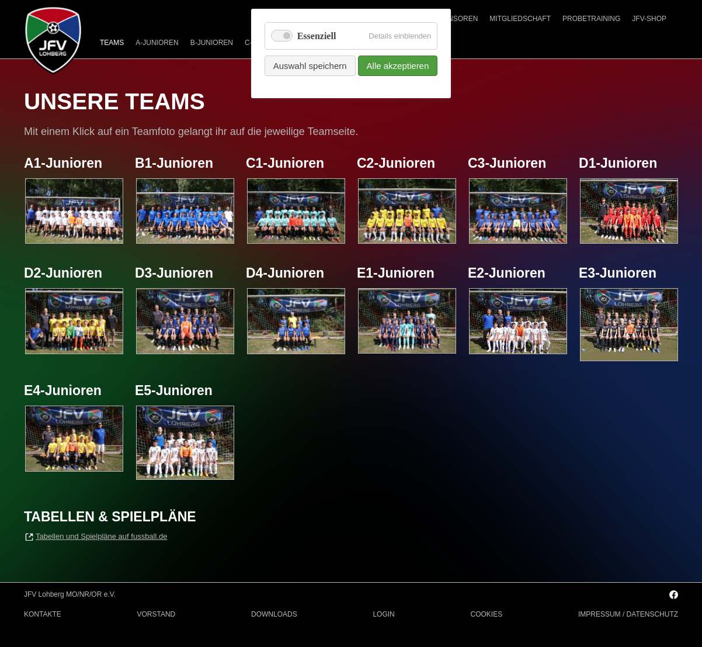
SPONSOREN (455, 19)
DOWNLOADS (274, 614)
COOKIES (487, 614)
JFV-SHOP (649, 19)
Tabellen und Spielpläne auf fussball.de (102, 536)
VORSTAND (156, 614)
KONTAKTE (42, 614)
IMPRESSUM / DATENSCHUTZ (628, 614)
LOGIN (383, 614)
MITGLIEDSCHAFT (520, 19)
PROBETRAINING (591, 19)
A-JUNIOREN (156, 43)
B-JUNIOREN (211, 43)
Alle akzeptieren (398, 66)
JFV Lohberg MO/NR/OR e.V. (70, 594)
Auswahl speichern (310, 66)
